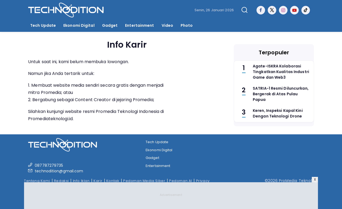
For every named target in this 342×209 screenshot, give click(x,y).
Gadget (110, 25)
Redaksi (61, 180)
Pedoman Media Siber (144, 180)
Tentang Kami (37, 180)
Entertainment (139, 25)
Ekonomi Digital (79, 25)
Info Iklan (81, 180)
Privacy (203, 180)
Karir (98, 180)
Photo (187, 25)
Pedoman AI (180, 180)
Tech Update (43, 25)
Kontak (112, 180)
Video (167, 25)
